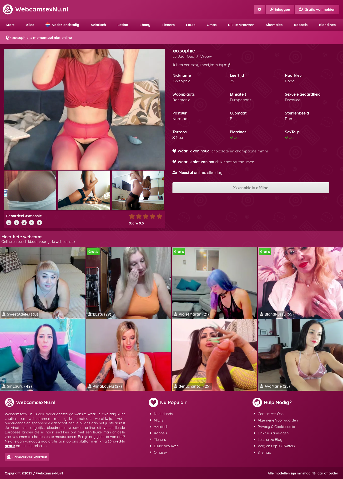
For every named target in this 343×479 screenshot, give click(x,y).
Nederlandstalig (62, 24)
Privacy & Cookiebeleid (274, 426)
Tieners (168, 24)
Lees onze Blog (267, 439)
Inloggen (280, 9)
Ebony (145, 24)
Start (10, 24)
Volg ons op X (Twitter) (274, 446)
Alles (30, 24)
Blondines (327, 24)
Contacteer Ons (268, 413)
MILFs (190, 24)
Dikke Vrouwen (241, 24)
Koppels (301, 24)
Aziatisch (98, 24)
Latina (122, 24)
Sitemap (262, 452)
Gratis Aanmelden (317, 9)
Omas (212, 24)
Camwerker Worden (27, 457)
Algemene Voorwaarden (275, 420)
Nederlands (161, 413)
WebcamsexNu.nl (35, 9)
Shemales (274, 24)
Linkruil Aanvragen (271, 433)
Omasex (158, 452)
